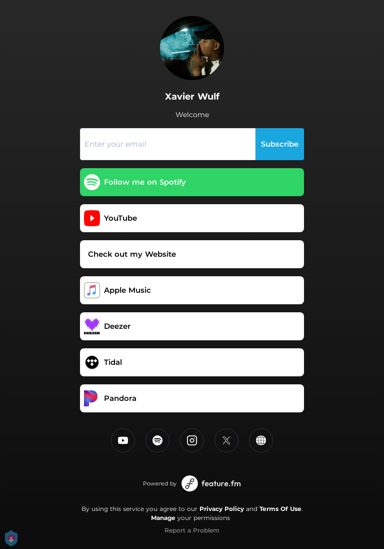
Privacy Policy (222, 508)
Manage (163, 517)
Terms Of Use (281, 508)
